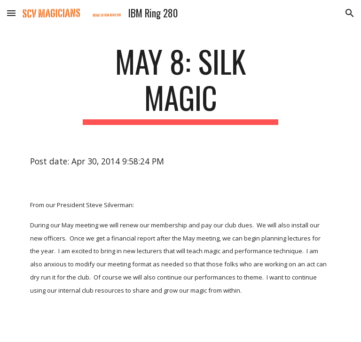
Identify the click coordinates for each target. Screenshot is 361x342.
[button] (11, 13)
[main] (180, 84)
